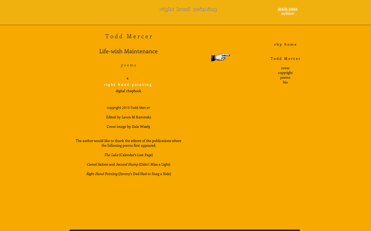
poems (285, 77)
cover (285, 67)
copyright (285, 72)
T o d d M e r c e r (285, 58)
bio (285, 82)
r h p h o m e (285, 44)
